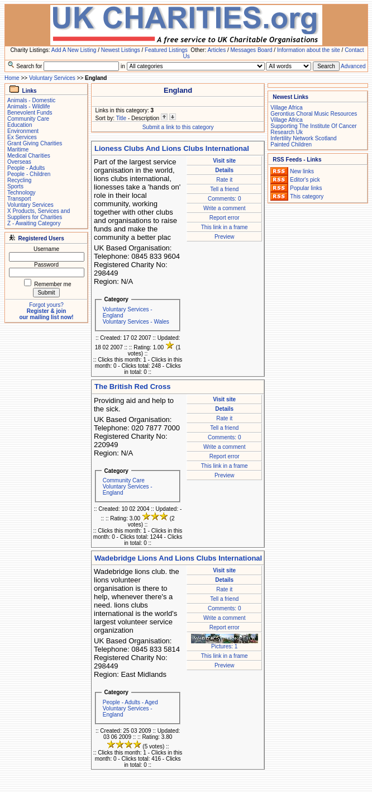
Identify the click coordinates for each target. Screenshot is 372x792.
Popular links (306, 188)
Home (12, 78)
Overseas (19, 162)
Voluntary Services (52, 78)
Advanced (353, 66)
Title (121, 118)
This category (306, 196)
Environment (23, 131)
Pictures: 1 (224, 643)
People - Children (28, 174)
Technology (21, 192)
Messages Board (252, 50)
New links (302, 171)
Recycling (19, 180)
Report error (224, 218)
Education (19, 125)
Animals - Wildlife (28, 106)
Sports (15, 186)
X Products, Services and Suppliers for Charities (38, 214)
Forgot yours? (46, 305)
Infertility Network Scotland (303, 138)
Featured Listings (166, 50)
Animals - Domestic (31, 100)
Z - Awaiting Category (33, 223)
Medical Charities (28, 156)
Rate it (224, 180)
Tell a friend (224, 189)
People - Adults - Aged (130, 702)
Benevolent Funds (30, 113)
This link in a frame (224, 227)
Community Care (28, 119)
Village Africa (286, 108)
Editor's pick (305, 180)
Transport (19, 199)
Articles (216, 50)
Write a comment (224, 208)
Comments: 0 (224, 199)
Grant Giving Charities (34, 143)
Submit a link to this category (178, 127)
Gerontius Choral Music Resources (313, 114)
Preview (224, 237)
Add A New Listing (74, 50)
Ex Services (22, 137)
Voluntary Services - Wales (136, 322)
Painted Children (291, 144)
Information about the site (308, 50)
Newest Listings (120, 50)
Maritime (17, 149)
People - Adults (26, 168)
